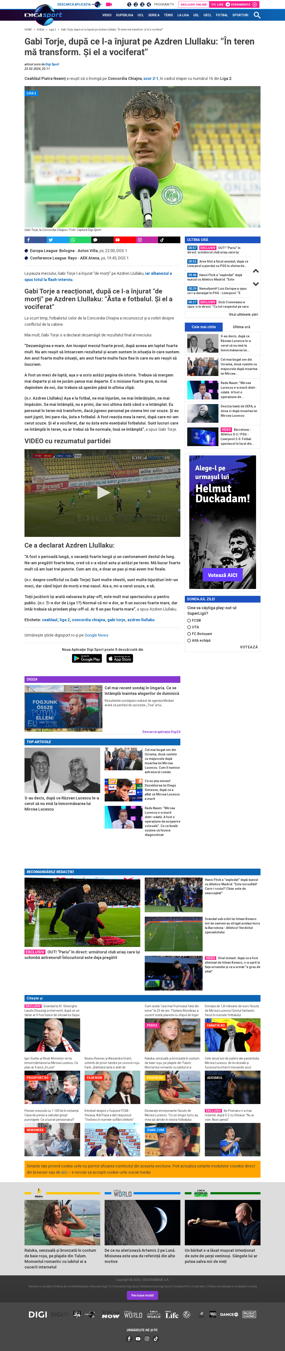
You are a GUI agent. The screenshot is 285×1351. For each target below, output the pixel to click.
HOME (28, 29)
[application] (102, 493)
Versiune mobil (142, 1295)
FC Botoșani (199, 634)
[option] (218, 250)
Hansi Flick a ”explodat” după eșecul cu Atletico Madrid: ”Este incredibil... (214, 277)
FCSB (194, 620)
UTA (193, 627)
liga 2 (65, 619)
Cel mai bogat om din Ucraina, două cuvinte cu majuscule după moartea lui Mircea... (239, 366)
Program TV (164, 4)
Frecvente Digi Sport (126, 1286)
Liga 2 (53, 29)
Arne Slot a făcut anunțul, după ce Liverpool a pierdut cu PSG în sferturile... (217, 263)
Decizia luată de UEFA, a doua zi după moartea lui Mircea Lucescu (239, 410)
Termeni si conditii (39, 1286)
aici (64, 1172)
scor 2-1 (151, 78)
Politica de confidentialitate (70, 1286)
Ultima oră (241, 327)
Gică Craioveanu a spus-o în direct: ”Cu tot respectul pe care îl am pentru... (218, 304)
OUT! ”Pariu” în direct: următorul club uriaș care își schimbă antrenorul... (213, 250)
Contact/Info (181, 1286)
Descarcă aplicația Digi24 (161, 732)
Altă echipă (199, 640)
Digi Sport (52, 64)
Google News (96, 635)
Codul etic (198, 1286)
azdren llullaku (141, 619)
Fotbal (41, 29)
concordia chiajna (88, 619)
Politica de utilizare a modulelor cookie (232, 1286)
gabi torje (116, 619)
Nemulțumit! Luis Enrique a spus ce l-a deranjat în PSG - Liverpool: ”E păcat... (217, 290)
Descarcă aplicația (80, 4)
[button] (102, 492)
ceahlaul (49, 619)
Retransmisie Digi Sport (156, 1286)
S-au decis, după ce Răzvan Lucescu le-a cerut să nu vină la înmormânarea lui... (236, 343)
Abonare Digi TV (100, 1286)
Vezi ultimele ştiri (243, 314)
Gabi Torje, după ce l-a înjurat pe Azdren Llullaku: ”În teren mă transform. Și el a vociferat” (112, 29)
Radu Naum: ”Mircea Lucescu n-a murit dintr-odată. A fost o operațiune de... (238, 390)
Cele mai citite (204, 327)
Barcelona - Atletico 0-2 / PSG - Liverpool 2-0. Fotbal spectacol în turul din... (237, 436)
